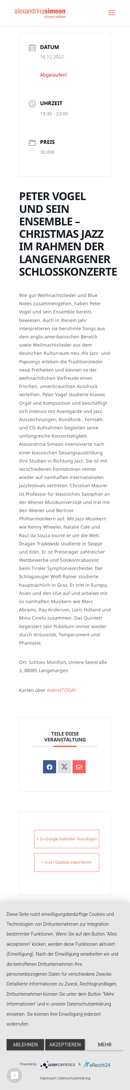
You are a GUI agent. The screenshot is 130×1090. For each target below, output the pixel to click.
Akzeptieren (65, 1045)
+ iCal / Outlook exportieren (67, 862)
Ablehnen (25, 1045)
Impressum (48, 1078)
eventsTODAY (61, 690)
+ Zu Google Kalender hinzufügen (66, 839)
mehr (105, 1045)
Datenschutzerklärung (74, 1078)
